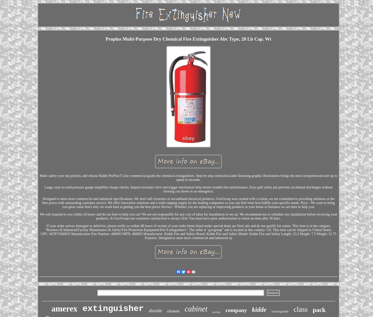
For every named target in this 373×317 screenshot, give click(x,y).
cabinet (195, 308)
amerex (64, 308)
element (173, 311)
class (301, 309)
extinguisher (113, 308)
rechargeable (280, 311)
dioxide (155, 310)
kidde (259, 309)
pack (319, 309)
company (236, 310)
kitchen (217, 311)
